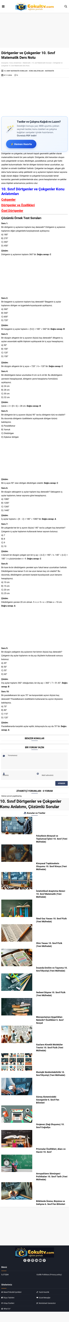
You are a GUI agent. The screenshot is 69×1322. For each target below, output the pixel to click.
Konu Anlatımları (15, 63)
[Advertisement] (34, 97)
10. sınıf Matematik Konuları (42, 63)
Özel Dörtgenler (12, 210)
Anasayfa (4, 63)
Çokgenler (8, 199)
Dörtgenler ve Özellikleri (18, 205)
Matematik (26, 63)
